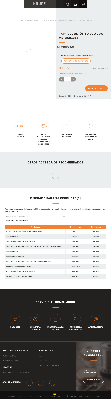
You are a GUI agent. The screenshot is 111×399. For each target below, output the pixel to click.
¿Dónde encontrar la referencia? (17, 220)
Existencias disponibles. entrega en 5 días (72, 74)
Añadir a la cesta (96, 88)
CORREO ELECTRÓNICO (90, 371)
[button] (75, 4)
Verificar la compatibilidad (76, 61)
